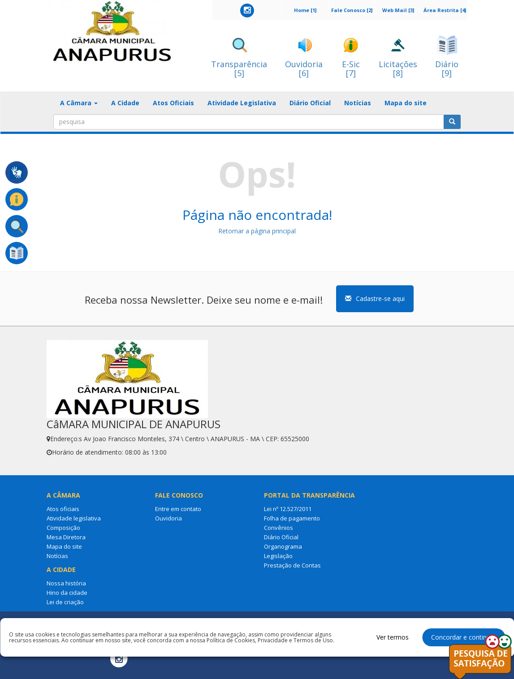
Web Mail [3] (398, 10)
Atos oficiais (63, 509)
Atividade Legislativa (241, 103)
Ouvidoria (168, 518)
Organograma (283, 546)
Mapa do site (405, 103)
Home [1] (305, 10)
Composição (63, 528)
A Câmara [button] (79, 103)
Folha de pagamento (292, 518)
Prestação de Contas (292, 565)
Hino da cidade (67, 593)
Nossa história (66, 583)
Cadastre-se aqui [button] (375, 298)
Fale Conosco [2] (351, 10)
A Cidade (125, 103)
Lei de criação (65, 602)
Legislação (278, 556)
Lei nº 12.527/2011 (287, 509)
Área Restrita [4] (444, 10)
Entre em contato (178, 509)
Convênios (278, 528)
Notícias (357, 103)
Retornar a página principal (257, 231)
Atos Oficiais (173, 103)
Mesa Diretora (66, 537)
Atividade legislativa (74, 518)
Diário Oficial (310, 103)
